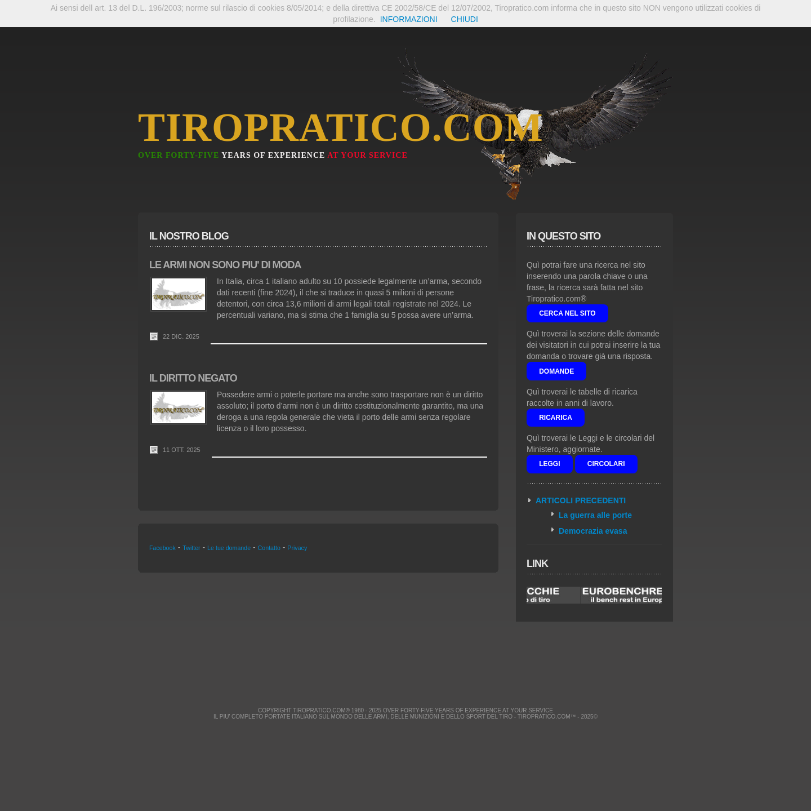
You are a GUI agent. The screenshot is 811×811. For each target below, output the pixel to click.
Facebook (162, 547)
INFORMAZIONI (409, 19)
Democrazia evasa (593, 530)
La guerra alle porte (595, 515)
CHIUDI (464, 19)
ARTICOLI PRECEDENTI (581, 500)
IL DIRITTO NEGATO (193, 378)
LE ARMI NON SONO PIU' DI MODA (225, 265)
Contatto (269, 547)
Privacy (297, 547)
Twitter (191, 547)
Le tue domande (229, 547)
